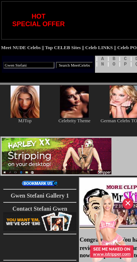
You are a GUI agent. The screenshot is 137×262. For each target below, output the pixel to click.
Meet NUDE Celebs (21, 47)
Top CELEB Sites (63, 47)
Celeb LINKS (99, 47)
